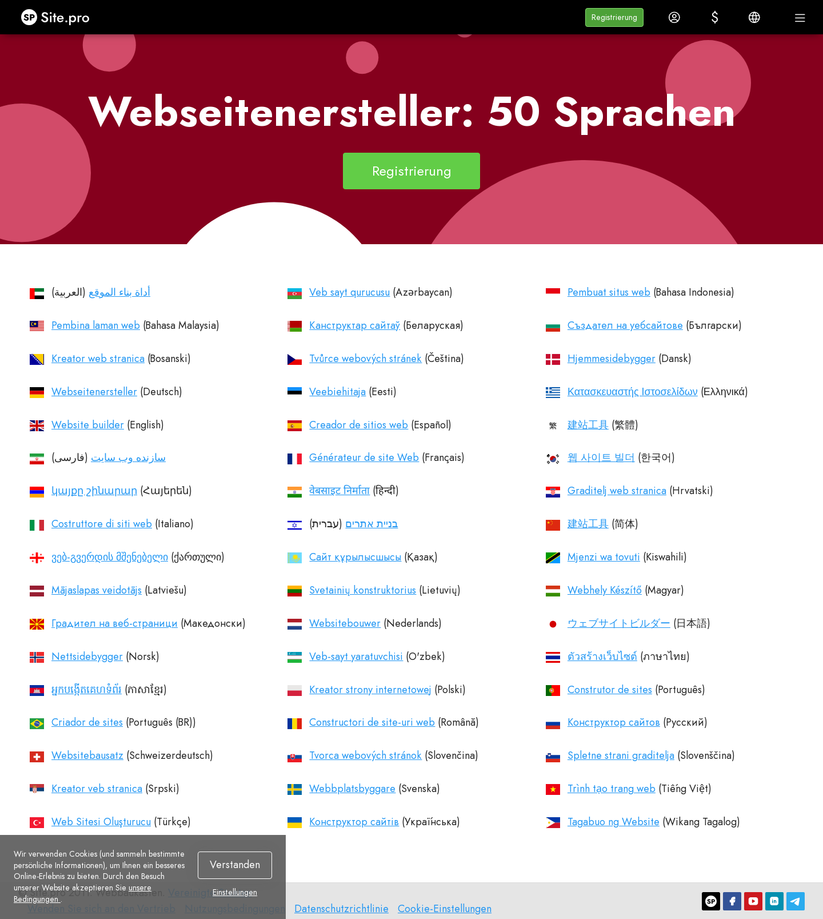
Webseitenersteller (94, 391)
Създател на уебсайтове (625, 325)
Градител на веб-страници (114, 623)
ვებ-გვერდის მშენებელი (109, 557)
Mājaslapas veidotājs (96, 590)
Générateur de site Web (364, 457)
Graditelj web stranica (617, 490)
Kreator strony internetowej (370, 689)
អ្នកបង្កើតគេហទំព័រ (86, 689)
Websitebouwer (345, 623)
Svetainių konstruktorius (362, 590)
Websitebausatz (87, 755)
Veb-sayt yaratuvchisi (356, 656)
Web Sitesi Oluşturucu (101, 821)
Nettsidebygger (87, 656)
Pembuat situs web (609, 292)
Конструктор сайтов (614, 722)
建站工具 (588, 424)
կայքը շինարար (94, 490)
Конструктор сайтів (354, 821)
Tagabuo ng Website (614, 821)
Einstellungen (235, 892)
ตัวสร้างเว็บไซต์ (602, 656)
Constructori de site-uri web (372, 722)
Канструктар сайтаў (354, 325)
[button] (614, 17)
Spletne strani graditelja (621, 755)
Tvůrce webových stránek (365, 358)
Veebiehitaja (337, 391)
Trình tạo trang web (612, 788)
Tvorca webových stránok (365, 755)
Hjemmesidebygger (612, 358)
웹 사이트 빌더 (601, 457)
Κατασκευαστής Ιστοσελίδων (633, 391)
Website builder (87, 424)
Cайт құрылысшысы (355, 557)
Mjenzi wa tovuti (604, 557)
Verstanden (235, 864)
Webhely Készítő (605, 590)
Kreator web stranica (98, 358)
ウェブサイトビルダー (619, 623)
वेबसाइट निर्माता (339, 490)
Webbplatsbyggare (352, 788)
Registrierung (412, 171)
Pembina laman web (95, 325)
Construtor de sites (610, 689)
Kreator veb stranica (96, 788)
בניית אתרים (371, 523)
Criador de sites (87, 722)
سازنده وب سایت (128, 457)
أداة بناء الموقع (119, 292)
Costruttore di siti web (101, 523)
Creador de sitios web (358, 424)
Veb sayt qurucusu (349, 292)
